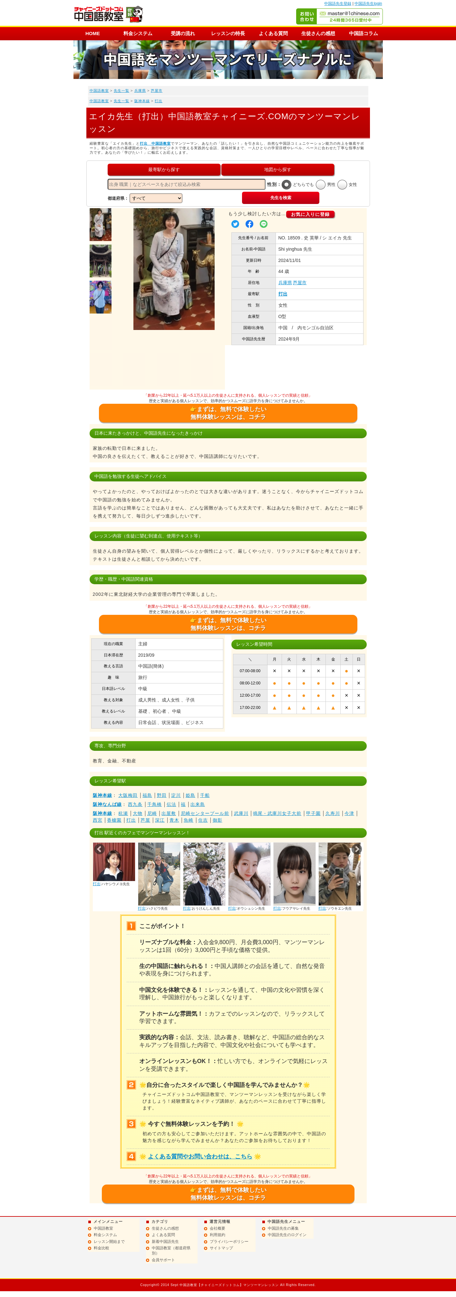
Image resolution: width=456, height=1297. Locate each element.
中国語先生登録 (337, 3)
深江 (160, 820)
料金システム (137, 33)
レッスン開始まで (109, 1241)
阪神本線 (142, 101)
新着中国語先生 (165, 1241)
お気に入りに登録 (310, 214)
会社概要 (217, 1228)
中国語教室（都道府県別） (171, 1250)
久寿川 (332, 813)
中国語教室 (99, 90)
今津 (349, 813)
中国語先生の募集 (283, 1228)
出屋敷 (168, 813)
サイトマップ (221, 1248)
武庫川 (241, 813)
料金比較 (101, 1248)
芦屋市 (156, 90)
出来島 (197, 804)
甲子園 (313, 813)
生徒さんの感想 (318, 33)
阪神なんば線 (107, 804)
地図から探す (277, 169)
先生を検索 (280, 197)
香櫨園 (114, 820)
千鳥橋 (154, 804)
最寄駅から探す (164, 169)
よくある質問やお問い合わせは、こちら (200, 1156)
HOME (92, 33)
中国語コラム (363, 33)
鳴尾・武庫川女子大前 (277, 813)
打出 (158, 101)
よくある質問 (273, 33)
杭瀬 (123, 813)
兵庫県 (140, 90)
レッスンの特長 (228, 33)
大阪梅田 (128, 795)
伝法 (171, 804)
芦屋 (145, 820)
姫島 (190, 795)
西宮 (97, 820)
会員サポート (163, 1260)
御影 (217, 820)
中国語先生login (368, 3)
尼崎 (152, 813)
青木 (174, 820)
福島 (147, 795)
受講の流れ (183, 33)
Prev (99, 849)
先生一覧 (121, 90)
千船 (205, 795)
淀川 (176, 795)
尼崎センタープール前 (205, 813)
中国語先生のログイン (287, 1235)
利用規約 (217, 1235)
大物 (137, 813)
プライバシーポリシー (229, 1241)
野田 (162, 795)
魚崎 (188, 820)
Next (357, 849)
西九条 (135, 804)
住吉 (203, 820)
